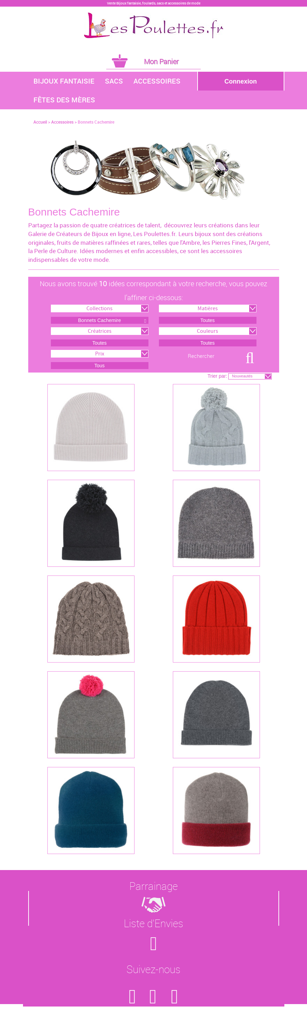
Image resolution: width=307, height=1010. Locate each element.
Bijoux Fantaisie (63, 81)
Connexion (240, 81)
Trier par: (217, 376)
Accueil (40, 122)
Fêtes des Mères (64, 99)
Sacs (114, 81)
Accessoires (157, 81)
